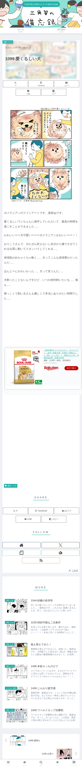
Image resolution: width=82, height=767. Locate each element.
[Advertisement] (35, 443)
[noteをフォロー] (21, 553)
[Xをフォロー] (60, 545)
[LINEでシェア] (28, 92)
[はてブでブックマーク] (66, 83)
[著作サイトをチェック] (21, 545)
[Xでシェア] (15, 83)
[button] (53, 92)
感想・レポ (10, 486)
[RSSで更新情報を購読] (41, 560)
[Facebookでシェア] (41, 83)
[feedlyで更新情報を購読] (60, 553)
